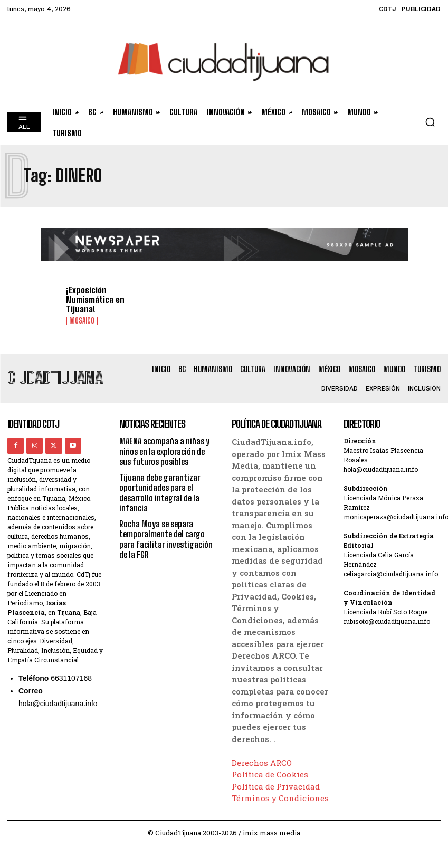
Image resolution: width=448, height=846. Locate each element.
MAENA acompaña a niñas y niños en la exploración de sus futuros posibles (164, 451)
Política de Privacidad (276, 786)
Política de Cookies (270, 774)
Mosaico (81, 320)
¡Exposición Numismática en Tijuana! (94, 300)
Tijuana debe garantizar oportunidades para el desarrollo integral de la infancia (159, 492)
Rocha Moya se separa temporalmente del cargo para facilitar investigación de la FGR (166, 538)
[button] (430, 121)
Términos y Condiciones (280, 798)
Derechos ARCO (262, 762)
